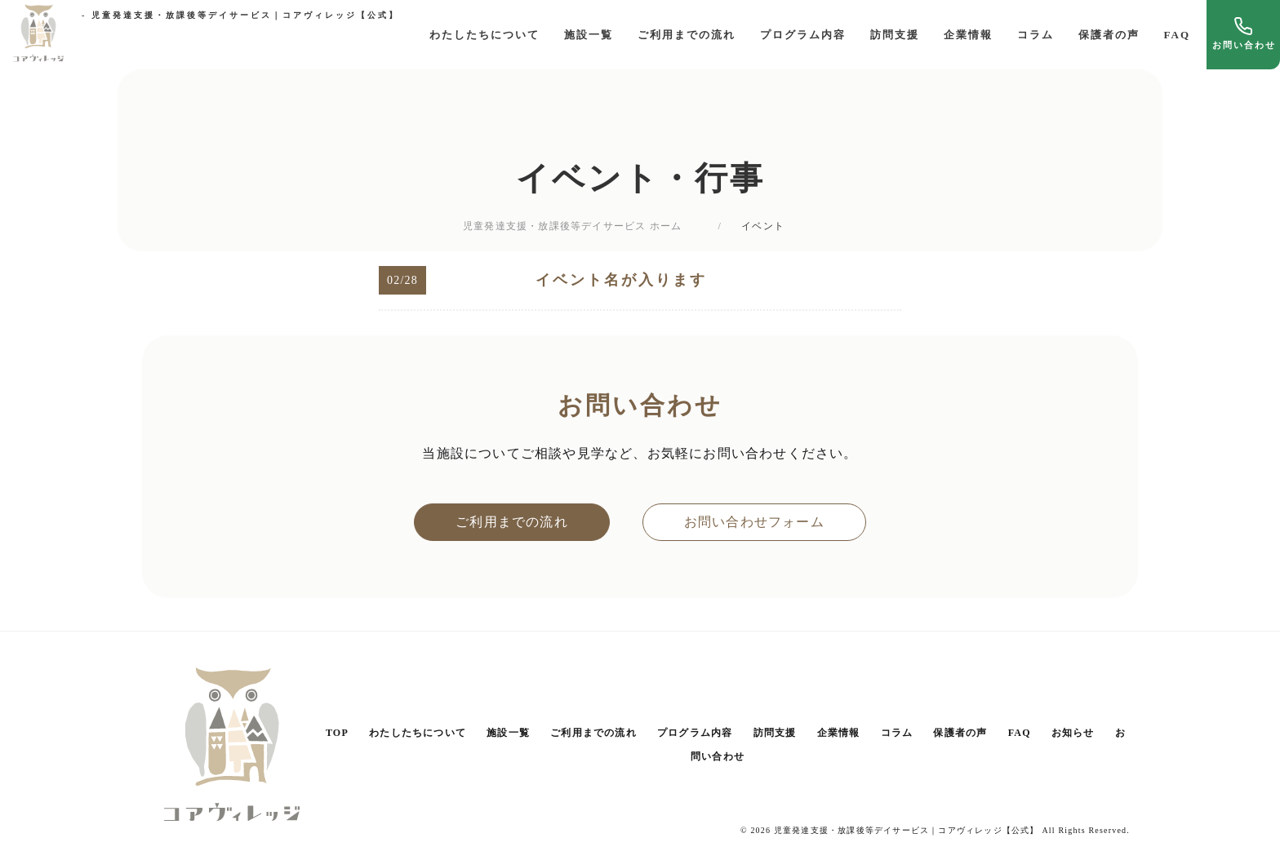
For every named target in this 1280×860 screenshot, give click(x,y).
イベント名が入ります (621, 280)
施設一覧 (588, 35)
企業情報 (968, 35)
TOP (337, 732)
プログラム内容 (803, 35)
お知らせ (1073, 732)
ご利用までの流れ (687, 35)
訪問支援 (894, 35)
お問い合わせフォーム (754, 522)
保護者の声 (1109, 35)
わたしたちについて (484, 35)
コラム (1035, 35)
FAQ (1177, 35)
